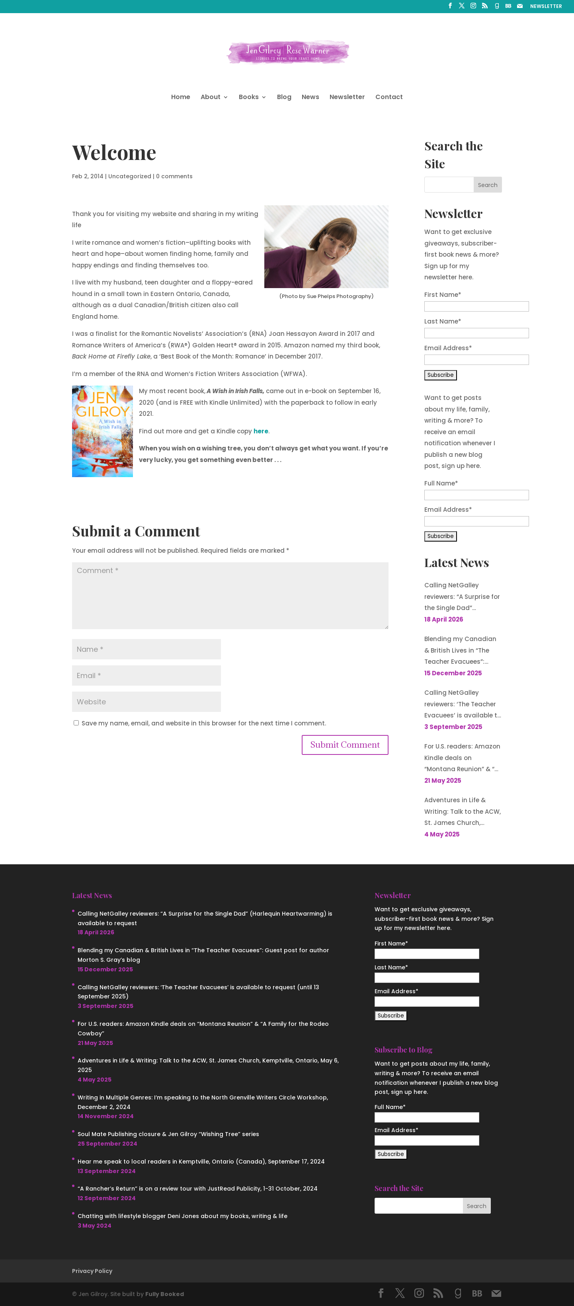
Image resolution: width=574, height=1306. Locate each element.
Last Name (442, 321)
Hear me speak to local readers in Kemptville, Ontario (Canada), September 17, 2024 (201, 1162)
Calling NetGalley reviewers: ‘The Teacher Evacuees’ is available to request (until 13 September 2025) (462, 704)
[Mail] (520, 8)
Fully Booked (164, 1294)
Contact (389, 97)
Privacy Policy (92, 1271)
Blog (284, 97)
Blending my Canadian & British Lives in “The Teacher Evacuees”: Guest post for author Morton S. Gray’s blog (460, 651)
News (310, 97)
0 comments (174, 176)
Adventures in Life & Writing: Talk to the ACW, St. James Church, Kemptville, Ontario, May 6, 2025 (462, 812)
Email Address (448, 348)
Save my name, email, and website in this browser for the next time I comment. (204, 723)
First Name (442, 294)
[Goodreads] (497, 8)
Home (180, 97)
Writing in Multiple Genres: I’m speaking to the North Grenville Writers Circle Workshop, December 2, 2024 (203, 1102)
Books (249, 97)
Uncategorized (129, 176)
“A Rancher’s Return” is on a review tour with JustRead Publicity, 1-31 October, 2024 (198, 1189)
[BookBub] (508, 8)
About (211, 97)
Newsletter (347, 97)
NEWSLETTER (546, 7)
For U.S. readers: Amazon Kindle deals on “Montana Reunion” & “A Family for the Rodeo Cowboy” (462, 758)
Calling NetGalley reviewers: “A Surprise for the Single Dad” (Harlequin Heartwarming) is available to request (462, 597)
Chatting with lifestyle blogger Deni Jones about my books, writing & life (182, 1216)
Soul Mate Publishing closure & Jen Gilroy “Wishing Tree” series (168, 1134)
